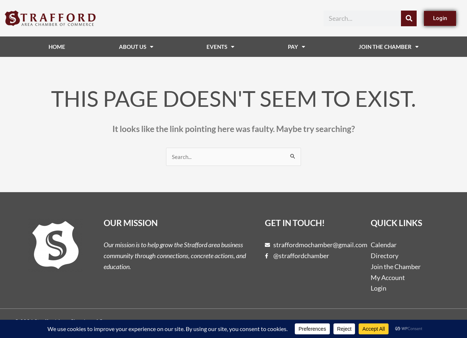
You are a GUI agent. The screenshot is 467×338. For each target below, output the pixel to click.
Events (220, 46)
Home (57, 46)
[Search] (409, 18)
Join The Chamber (388, 46)
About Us (136, 46)
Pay (296, 46)
